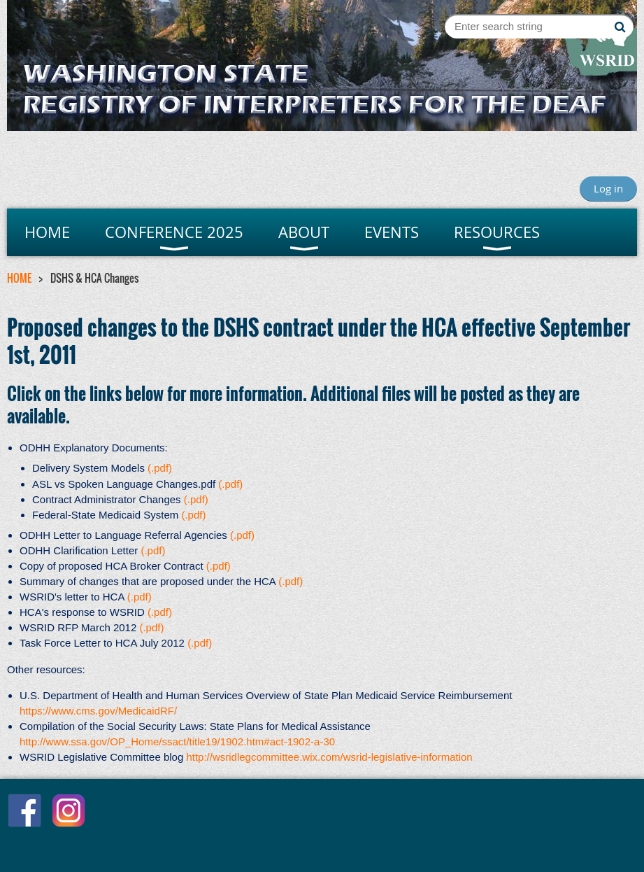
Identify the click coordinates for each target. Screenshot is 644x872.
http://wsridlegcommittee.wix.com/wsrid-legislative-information (329, 757)
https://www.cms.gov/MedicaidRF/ (98, 711)
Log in (608, 188)
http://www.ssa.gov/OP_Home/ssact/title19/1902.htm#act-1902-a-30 (177, 741)
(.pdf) (160, 468)
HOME (19, 278)
